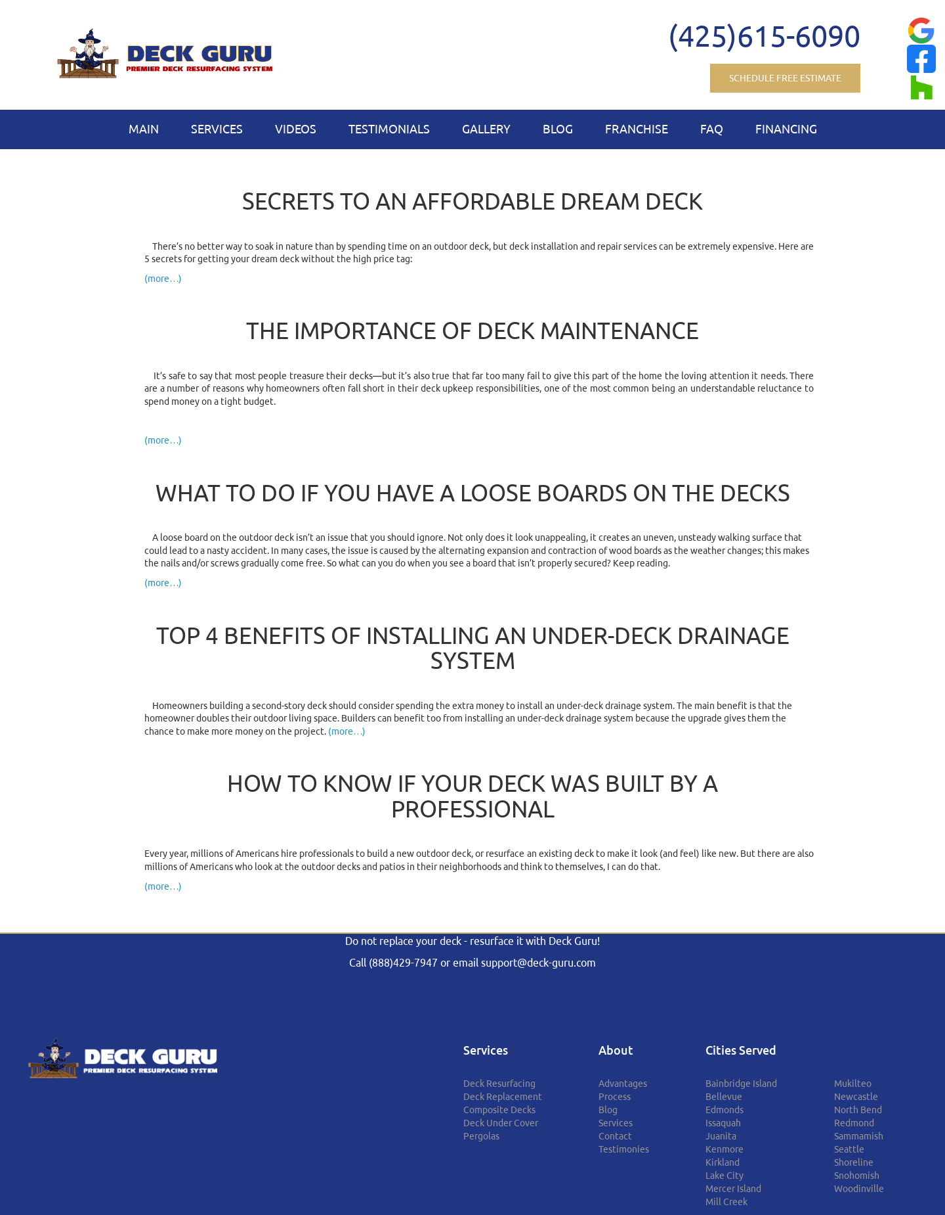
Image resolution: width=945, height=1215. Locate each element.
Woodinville (859, 1188)
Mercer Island (733, 1188)
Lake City (724, 1175)
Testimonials (389, 128)
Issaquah (723, 1123)
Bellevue (723, 1096)
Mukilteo (853, 1083)
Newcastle (856, 1096)
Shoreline (853, 1162)
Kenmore (724, 1149)
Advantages (622, 1083)
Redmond (854, 1123)
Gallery (486, 128)
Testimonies (623, 1149)
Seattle (849, 1149)
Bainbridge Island (741, 1083)
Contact (615, 1136)
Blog (558, 128)
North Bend (858, 1110)
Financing (786, 128)
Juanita (720, 1136)
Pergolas (481, 1136)
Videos (295, 128)
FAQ (711, 128)
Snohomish (856, 1175)
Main (144, 128)
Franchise (636, 128)
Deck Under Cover (500, 1123)
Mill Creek (726, 1202)
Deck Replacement (502, 1096)
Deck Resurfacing (499, 1083)
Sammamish (858, 1136)
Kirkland (722, 1162)
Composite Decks (499, 1110)
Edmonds (724, 1110)
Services (217, 128)
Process (614, 1096)
